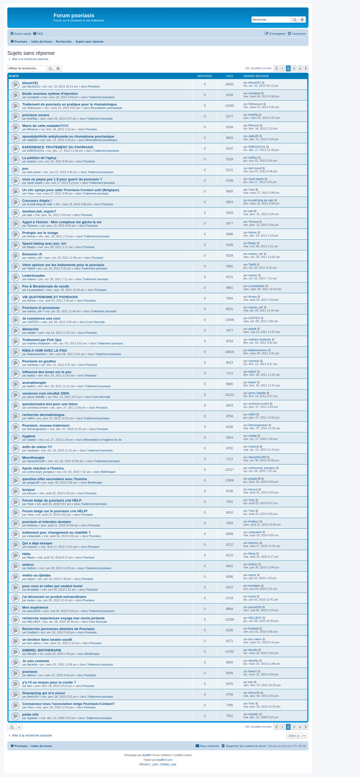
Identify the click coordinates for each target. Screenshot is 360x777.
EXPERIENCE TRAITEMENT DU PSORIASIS (57, 147)
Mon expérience (35, 607)
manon (31, 279)
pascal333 (33, 611)
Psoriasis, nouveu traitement (45, 425)
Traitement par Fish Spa (41, 340)
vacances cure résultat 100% (45, 393)
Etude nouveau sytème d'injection (50, 94)
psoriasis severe (35, 115)
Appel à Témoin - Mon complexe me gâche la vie (61, 222)
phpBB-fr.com (165, 759)
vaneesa (32, 364)
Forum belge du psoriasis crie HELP (51, 500)
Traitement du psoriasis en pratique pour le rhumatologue (69, 104)
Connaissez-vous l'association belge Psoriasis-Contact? (68, 704)
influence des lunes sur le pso (46, 372)
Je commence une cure (41, 318)
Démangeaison (37, 429)
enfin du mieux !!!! (37, 447)
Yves (30, 193)
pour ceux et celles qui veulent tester (52, 586)
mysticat (32, 450)
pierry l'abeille (36, 396)
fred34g (32, 118)
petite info (30, 714)
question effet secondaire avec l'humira (54, 479)
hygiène (28, 436)
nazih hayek (35, 182)
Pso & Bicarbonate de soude (45, 286)
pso (25, 168)
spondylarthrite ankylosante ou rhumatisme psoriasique (68, 136)
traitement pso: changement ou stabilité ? (56, 532)
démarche (30, 329)
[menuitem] (38, 34)
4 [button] (300, 68)
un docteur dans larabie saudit (47, 639)
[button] (276, 68)
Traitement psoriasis (102, 97)
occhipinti (33, 97)
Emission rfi (32, 254)
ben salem (34, 643)
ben (29, 685)
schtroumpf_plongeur (40, 471)
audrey (31, 161)
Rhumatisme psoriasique (106, 107)
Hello (26, 554)
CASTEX (33, 321)
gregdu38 (33, 482)
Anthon (31, 568)
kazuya (31, 493)
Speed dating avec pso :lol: (44, 243)
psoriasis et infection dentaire (46, 522)
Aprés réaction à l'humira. (43, 468)
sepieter (32, 718)
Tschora (32, 225)
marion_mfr (34, 257)
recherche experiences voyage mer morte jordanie (63, 618)
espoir (31, 578)
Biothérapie (108, 471)
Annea (31, 300)
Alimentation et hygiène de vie (102, 439)
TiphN (31, 268)
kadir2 (31, 375)
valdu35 (32, 140)
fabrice (31, 675)
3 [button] (294, 68)
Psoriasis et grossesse (41, 308)
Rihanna (32, 129)
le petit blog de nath (39, 204)
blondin (31, 653)
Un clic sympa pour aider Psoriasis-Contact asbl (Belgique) (70, 190)
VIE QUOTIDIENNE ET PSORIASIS (50, 297)
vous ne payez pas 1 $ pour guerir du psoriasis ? (62, 179)
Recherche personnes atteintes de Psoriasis (58, 629)
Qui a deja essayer (37, 543)
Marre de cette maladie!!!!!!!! (45, 126)
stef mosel (33, 172)
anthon (28, 565)
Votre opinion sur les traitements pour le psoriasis (63, 265)
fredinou (32, 525)
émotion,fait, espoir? (39, 211)
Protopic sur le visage (40, 233)
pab (29, 214)
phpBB (146, 755)
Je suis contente (35, 661)
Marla (31, 557)
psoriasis (29, 672)
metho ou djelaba (36, 575)
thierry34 (32, 696)
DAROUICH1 (35, 150)
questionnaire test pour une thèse (50, 404)
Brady (31, 247)
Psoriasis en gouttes (39, 361)
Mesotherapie (33, 458)
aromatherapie (34, 383)
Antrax (31, 236)
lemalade (33, 589)
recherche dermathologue (43, 415)
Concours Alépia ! (37, 201)
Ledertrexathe (33, 276)
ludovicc (32, 546)
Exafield (32, 632)
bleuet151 (30, 83)
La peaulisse (35, 289)
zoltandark (34, 536)
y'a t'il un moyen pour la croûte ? (49, 682)
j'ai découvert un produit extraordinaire (54, 597)
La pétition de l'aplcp (39, 158)
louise (31, 600)
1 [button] (282, 68)
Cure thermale (96, 321)
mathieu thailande (38, 343)
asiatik (31, 332)
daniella (32, 664)
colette (31, 439)
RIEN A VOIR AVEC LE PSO (44, 350)
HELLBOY (34, 621)
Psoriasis (94, 86)
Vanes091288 (36, 461)
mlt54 (30, 418)
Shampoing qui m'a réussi (43, 693)
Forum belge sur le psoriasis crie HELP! (55, 511)
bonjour (28, 490)
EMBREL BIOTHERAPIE (41, 650)
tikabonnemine (36, 354)
